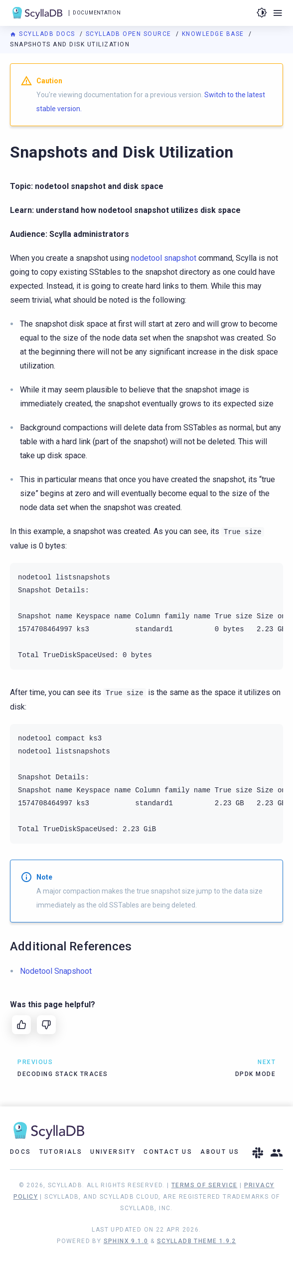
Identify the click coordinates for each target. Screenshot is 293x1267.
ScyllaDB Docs (43, 33)
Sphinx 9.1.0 (126, 1241)
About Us (219, 1151)
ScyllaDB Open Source (130, 33)
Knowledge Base (214, 33)
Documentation (97, 12)
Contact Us (168, 1151)
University (113, 1151)
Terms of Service (204, 1185)
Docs (20, 1151)
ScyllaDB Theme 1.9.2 (196, 1241)
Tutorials (61, 1151)
